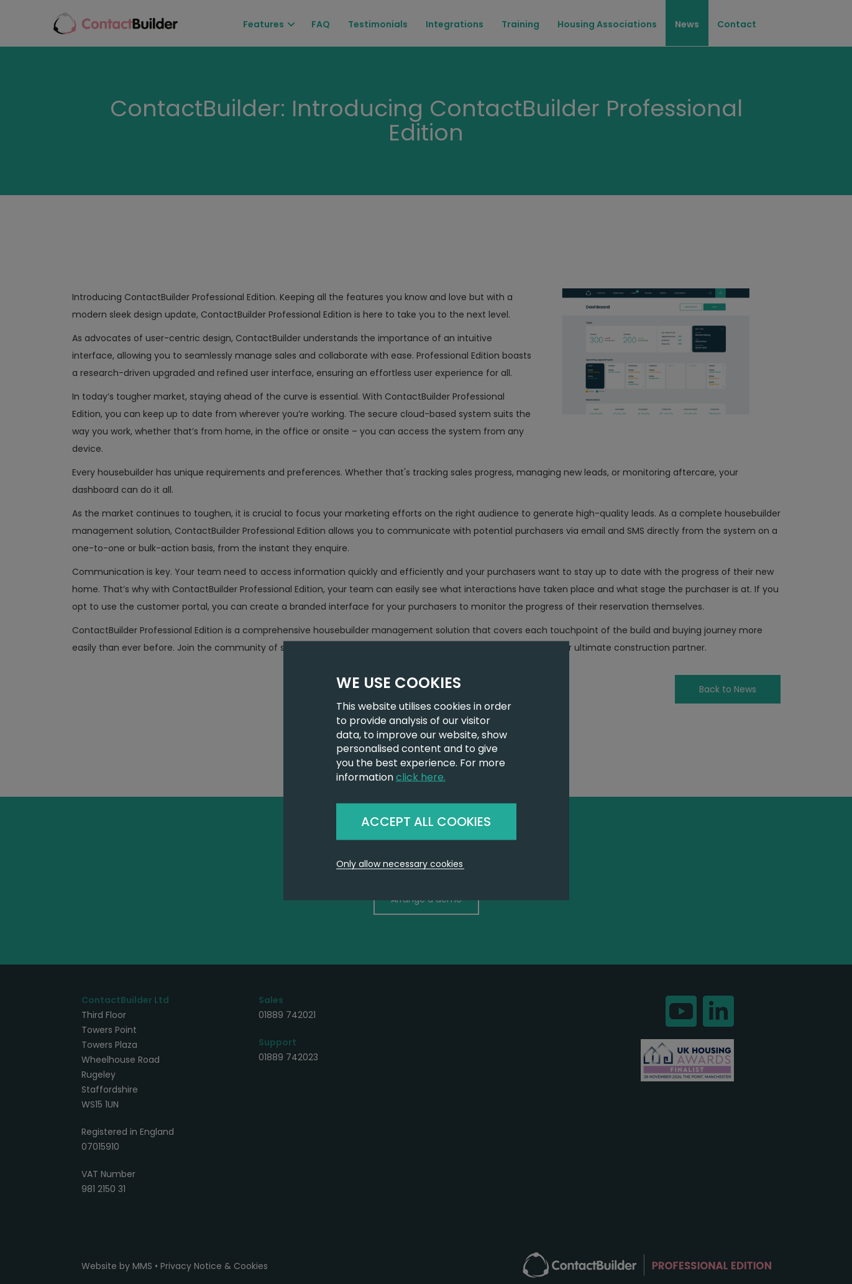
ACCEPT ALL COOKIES (426, 821)
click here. (421, 777)
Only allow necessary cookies (399, 863)
